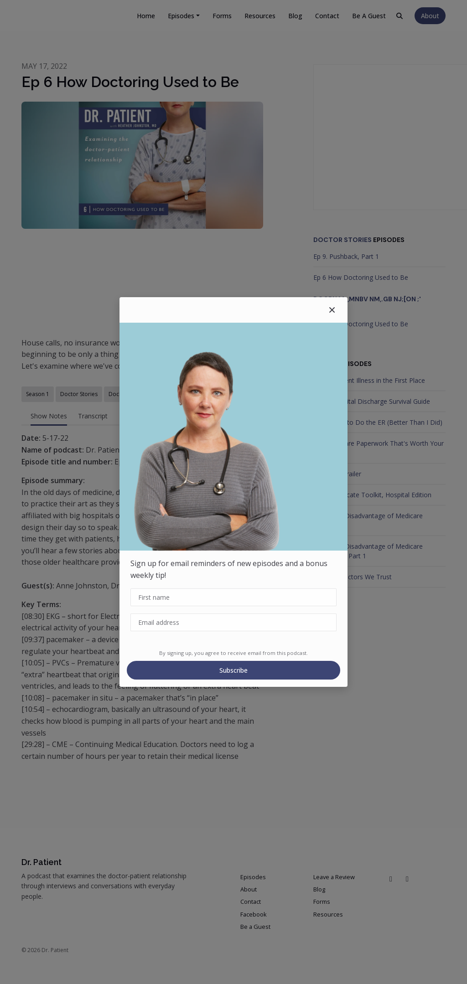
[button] (332, 309)
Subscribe (233, 670)
